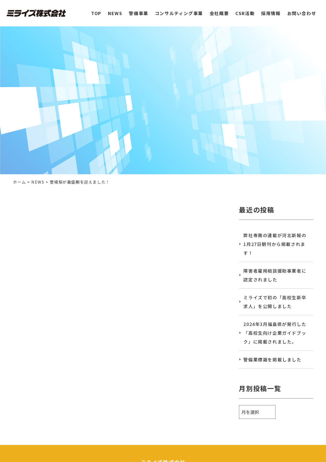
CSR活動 (245, 11)
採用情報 (270, 11)
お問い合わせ (301, 11)
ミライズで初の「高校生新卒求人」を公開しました (274, 301)
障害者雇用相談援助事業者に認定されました (274, 275)
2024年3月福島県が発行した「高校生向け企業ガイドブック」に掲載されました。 (274, 333)
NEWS (115, 11)
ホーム (19, 182)
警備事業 (138, 11)
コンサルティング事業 (179, 11)
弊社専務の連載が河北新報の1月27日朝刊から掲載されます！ (274, 244)
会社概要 (219, 11)
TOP (96, 11)
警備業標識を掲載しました (272, 359)
